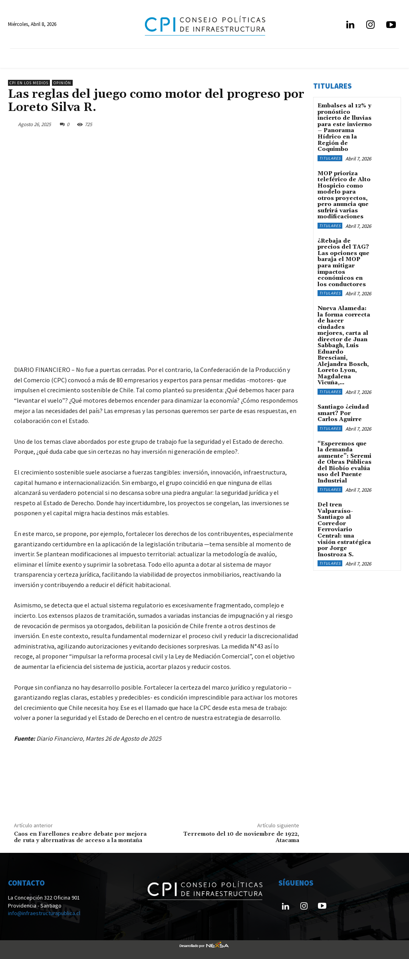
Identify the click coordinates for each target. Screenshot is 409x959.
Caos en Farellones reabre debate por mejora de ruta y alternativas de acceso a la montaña (80, 837)
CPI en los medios (29, 83)
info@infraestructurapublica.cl (44, 913)
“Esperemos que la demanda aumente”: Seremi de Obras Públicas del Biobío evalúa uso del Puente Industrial (344, 460)
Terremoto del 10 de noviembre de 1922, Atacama (241, 837)
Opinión (62, 83)
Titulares (330, 157)
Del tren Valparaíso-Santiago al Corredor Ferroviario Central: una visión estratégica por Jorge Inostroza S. (344, 527)
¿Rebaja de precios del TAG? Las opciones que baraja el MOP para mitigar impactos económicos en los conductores (343, 262)
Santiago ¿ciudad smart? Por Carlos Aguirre (345, 411)
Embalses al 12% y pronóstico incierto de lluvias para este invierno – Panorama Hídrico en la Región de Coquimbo (345, 127)
